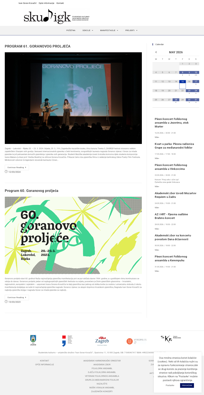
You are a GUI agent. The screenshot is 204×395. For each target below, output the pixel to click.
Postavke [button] (170, 385)
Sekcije (88, 30)
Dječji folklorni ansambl (102, 372)
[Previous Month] (156, 52)
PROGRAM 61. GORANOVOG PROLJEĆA (38, 46)
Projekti (131, 30)
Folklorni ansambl (102, 368)
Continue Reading (18, 167)
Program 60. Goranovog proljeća (31, 191)
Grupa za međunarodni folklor (102, 380)
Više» (157, 137)
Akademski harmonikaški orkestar (102, 360)
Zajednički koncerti (102, 391)
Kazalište (102, 384)
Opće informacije (46, 3)
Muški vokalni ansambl (101, 387)
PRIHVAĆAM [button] (187, 385)
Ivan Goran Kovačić (27, 3)
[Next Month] (196, 52)
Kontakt (60, 3)
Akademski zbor (101, 364)
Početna (70, 30)
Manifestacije (109, 30)
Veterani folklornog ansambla (102, 376)
